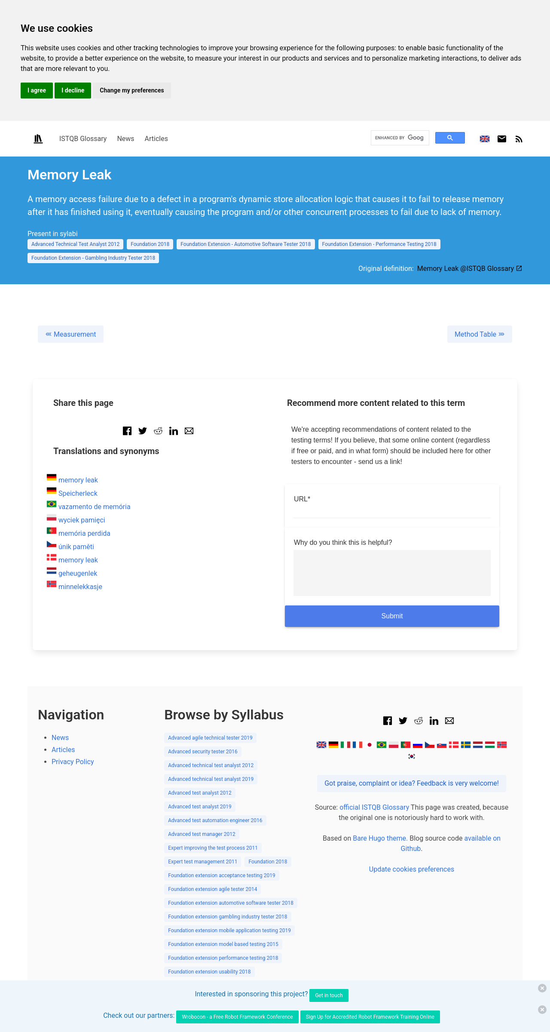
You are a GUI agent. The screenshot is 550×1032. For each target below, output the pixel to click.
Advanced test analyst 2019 (200, 807)
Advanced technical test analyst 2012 (211, 765)
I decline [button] (72, 90)
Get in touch (328, 995)
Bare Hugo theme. (380, 838)
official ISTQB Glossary (374, 807)
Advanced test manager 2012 (201, 834)
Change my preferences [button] (132, 90)
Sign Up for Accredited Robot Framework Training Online (370, 1017)
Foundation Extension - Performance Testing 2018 (379, 244)
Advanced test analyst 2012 (200, 793)
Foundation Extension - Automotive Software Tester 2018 (245, 244)
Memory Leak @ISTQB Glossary (469, 268)
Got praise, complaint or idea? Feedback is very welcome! (411, 783)
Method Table (480, 334)
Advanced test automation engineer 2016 (215, 820)
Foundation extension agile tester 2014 (212, 889)
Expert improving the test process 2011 (213, 848)
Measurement (70, 334)
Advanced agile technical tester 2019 (210, 738)
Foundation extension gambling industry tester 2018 (227, 917)
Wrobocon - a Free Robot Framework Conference (237, 1017)
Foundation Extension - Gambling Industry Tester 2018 (93, 258)
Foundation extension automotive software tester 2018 (230, 903)
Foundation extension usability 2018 (209, 972)
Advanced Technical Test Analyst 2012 (75, 244)
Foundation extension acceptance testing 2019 (221, 875)
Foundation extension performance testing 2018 (223, 958)
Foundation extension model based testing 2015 (223, 944)
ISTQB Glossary (83, 139)
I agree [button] (37, 90)
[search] (399, 138)
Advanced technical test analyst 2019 (211, 779)
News (125, 139)
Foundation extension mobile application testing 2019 (229, 931)
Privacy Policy (73, 762)
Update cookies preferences (411, 869)
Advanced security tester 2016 (203, 752)
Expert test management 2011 (202, 862)
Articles (156, 139)
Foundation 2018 (150, 244)
